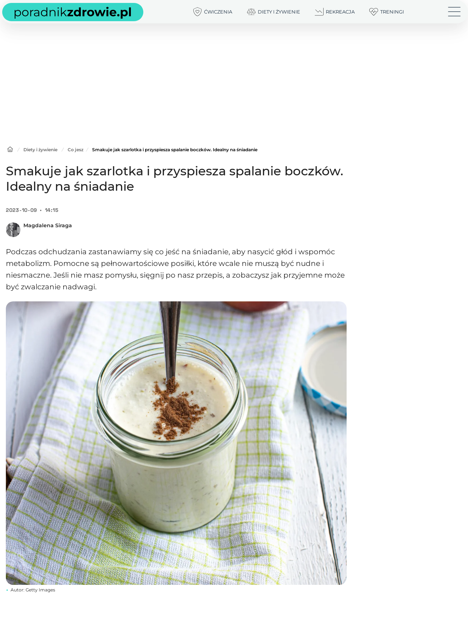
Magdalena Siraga (47, 225)
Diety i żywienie (40, 149)
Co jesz (75, 149)
